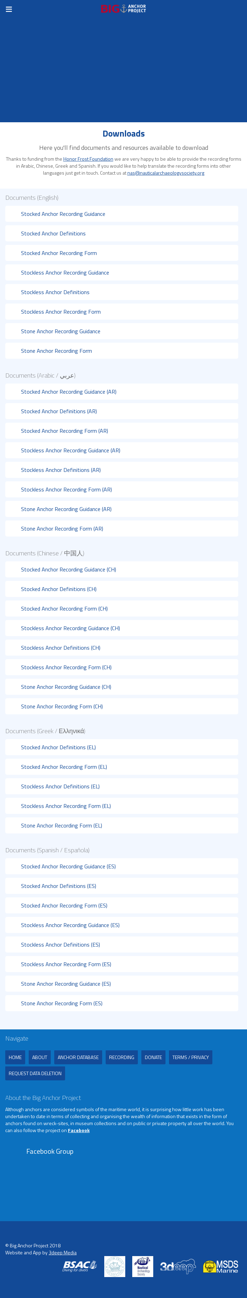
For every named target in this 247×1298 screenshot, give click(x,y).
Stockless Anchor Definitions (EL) (60, 786)
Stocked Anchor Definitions (53, 233)
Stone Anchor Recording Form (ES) (62, 1003)
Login (240, 8)
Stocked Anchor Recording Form (59, 253)
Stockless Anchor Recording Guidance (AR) (70, 450)
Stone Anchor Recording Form (56, 351)
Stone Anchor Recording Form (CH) (62, 706)
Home (15, 1057)
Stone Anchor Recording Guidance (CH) (66, 687)
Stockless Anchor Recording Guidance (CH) (70, 628)
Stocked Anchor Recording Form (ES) (64, 905)
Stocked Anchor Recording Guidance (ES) (68, 866)
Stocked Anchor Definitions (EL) (58, 747)
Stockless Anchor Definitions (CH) (60, 647)
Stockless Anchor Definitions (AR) (61, 470)
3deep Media (63, 1252)
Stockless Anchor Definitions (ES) (60, 944)
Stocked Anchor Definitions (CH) (59, 589)
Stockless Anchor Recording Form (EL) (66, 806)
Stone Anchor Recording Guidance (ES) (66, 983)
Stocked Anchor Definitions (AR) (59, 411)
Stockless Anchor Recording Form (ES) (66, 964)
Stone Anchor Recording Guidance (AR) (66, 509)
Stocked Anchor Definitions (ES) (58, 886)
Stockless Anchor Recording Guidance (65, 272)
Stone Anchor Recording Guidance (60, 331)
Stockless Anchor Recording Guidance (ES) (70, 925)
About (39, 1057)
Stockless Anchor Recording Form (61, 311)
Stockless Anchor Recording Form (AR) (66, 489)
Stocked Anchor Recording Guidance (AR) (69, 391)
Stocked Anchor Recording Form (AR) (64, 430)
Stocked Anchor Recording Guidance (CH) (68, 569)
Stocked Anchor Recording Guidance (63, 214)
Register (226, 8)
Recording (121, 1057)
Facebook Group (49, 1151)
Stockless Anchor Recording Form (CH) (66, 667)
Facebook (79, 1130)
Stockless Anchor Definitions (55, 292)
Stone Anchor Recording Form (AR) (62, 528)
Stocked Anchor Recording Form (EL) (64, 767)
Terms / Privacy (190, 1057)
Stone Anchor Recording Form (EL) (61, 825)
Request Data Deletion (35, 1073)
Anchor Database (78, 1057)
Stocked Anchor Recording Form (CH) (64, 608)
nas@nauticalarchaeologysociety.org (165, 172)
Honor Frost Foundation (88, 158)
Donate (153, 1057)
